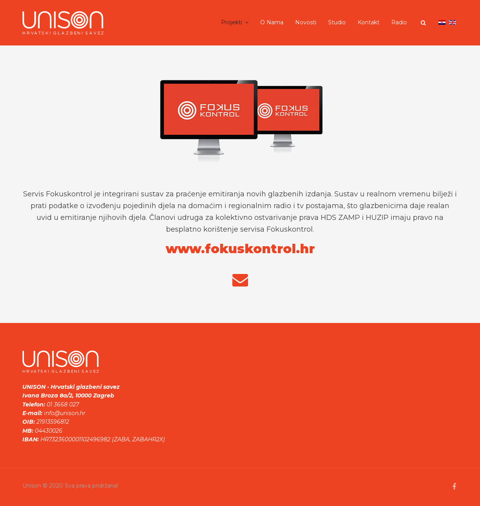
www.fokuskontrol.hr (240, 248)
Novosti (305, 22)
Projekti (231, 22)
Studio (337, 22)
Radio (399, 22)
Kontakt (369, 22)
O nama (271, 22)
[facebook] (454, 486)
